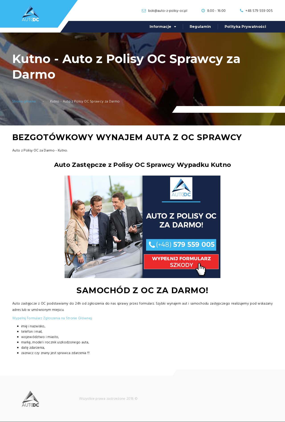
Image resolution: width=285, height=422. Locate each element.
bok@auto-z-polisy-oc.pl (167, 11)
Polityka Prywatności (245, 27)
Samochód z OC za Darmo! (142, 290)
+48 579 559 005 (259, 11)
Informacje (160, 27)
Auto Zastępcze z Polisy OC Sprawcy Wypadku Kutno (142, 164)
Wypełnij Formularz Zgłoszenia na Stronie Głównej (52, 318)
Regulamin (200, 27)
